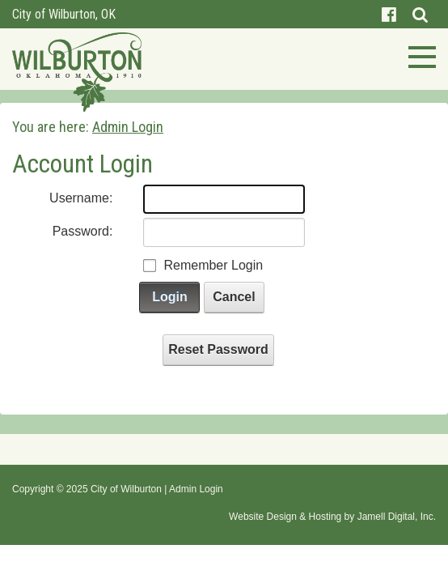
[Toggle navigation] (417, 55)
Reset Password (218, 349)
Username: (80, 198)
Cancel (234, 297)
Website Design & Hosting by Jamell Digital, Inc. (332, 516)
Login (170, 297)
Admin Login (196, 489)
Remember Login (213, 265)
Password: (83, 231)
